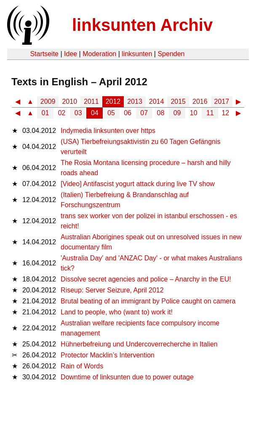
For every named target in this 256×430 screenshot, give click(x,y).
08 (161, 112)
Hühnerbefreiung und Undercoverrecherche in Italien (139, 344)
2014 (156, 101)
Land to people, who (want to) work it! (117, 312)
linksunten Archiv (142, 25)
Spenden (170, 53)
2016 (200, 101)
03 (78, 112)
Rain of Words (82, 366)
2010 (69, 101)
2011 (91, 101)
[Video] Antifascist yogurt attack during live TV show (138, 183)
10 (193, 112)
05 (111, 112)
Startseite (44, 53)
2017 (221, 101)
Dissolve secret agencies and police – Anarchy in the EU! (146, 279)
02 (62, 112)
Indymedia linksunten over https (108, 130)
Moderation (99, 53)
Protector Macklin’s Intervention (108, 355)
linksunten (137, 53)
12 (225, 112)
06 (127, 112)
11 (210, 112)
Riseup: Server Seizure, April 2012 (112, 290)
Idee (70, 53)
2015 (178, 101)
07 (144, 112)
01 (45, 112)
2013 (134, 101)
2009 (48, 101)
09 (177, 112)
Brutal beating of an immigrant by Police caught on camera (148, 301)
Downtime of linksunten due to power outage (127, 377)
